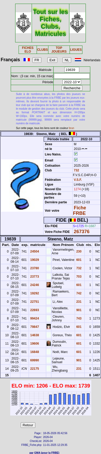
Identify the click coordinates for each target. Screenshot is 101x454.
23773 (34, 276)
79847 (34, 327)
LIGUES (76, 50)
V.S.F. (78, 180)
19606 (34, 343)
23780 (34, 268)
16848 (34, 352)
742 (78, 293)
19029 (34, 260)
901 (78, 310)
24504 (34, 251)
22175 (34, 369)
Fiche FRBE (79, 210)
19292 (34, 293)
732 (76, 170)
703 (78, 276)
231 (78, 302)
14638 (34, 335)
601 (78, 260)
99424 (34, 318)
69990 (34, 360)
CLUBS (42, 50)
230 (78, 251)
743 (78, 318)
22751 (34, 302)
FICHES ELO (27, 49)
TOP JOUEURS (58, 49)
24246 (34, 285)
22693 (34, 310)
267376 (81, 231)
